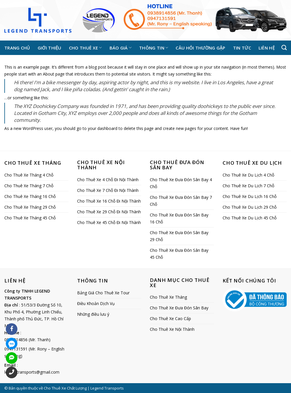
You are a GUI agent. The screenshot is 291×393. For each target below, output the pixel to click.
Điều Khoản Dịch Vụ (96, 303)
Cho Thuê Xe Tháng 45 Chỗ (30, 218)
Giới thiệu (49, 48)
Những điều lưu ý (93, 314)
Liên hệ (267, 48)
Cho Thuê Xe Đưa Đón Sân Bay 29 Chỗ (179, 236)
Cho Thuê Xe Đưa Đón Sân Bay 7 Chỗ (181, 200)
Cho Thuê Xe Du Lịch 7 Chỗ (248, 185)
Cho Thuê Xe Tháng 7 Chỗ (28, 185)
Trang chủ (17, 48)
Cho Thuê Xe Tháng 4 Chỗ (28, 175)
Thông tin (153, 48)
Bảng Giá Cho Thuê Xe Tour (103, 292)
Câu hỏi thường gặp (200, 48)
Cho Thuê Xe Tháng (168, 297)
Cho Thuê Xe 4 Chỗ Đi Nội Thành (108, 179)
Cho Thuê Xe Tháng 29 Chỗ (30, 207)
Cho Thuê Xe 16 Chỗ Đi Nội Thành (109, 201)
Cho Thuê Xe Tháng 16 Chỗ (30, 196)
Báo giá (121, 48)
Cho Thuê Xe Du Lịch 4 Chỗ (248, 175)
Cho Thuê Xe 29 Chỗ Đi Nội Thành (109, 211)
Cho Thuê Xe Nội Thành (172, 329)
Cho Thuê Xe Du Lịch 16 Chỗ (250, 196)
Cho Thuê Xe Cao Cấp (170, 318)
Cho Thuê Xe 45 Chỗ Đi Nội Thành (109, 222)
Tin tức (242, 48)
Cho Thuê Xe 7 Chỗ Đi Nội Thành (108, 190)
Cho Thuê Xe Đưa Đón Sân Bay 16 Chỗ (179, 218)
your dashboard (102, 128)
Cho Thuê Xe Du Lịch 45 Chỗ (250, 218)
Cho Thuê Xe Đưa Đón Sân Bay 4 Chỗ (181, 183)
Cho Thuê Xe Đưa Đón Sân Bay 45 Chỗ (179, 253)
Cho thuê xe (85, 48)
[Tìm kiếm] (284, 48)
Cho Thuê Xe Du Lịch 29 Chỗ (250, 207)
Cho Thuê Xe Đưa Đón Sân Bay (179, 308)
